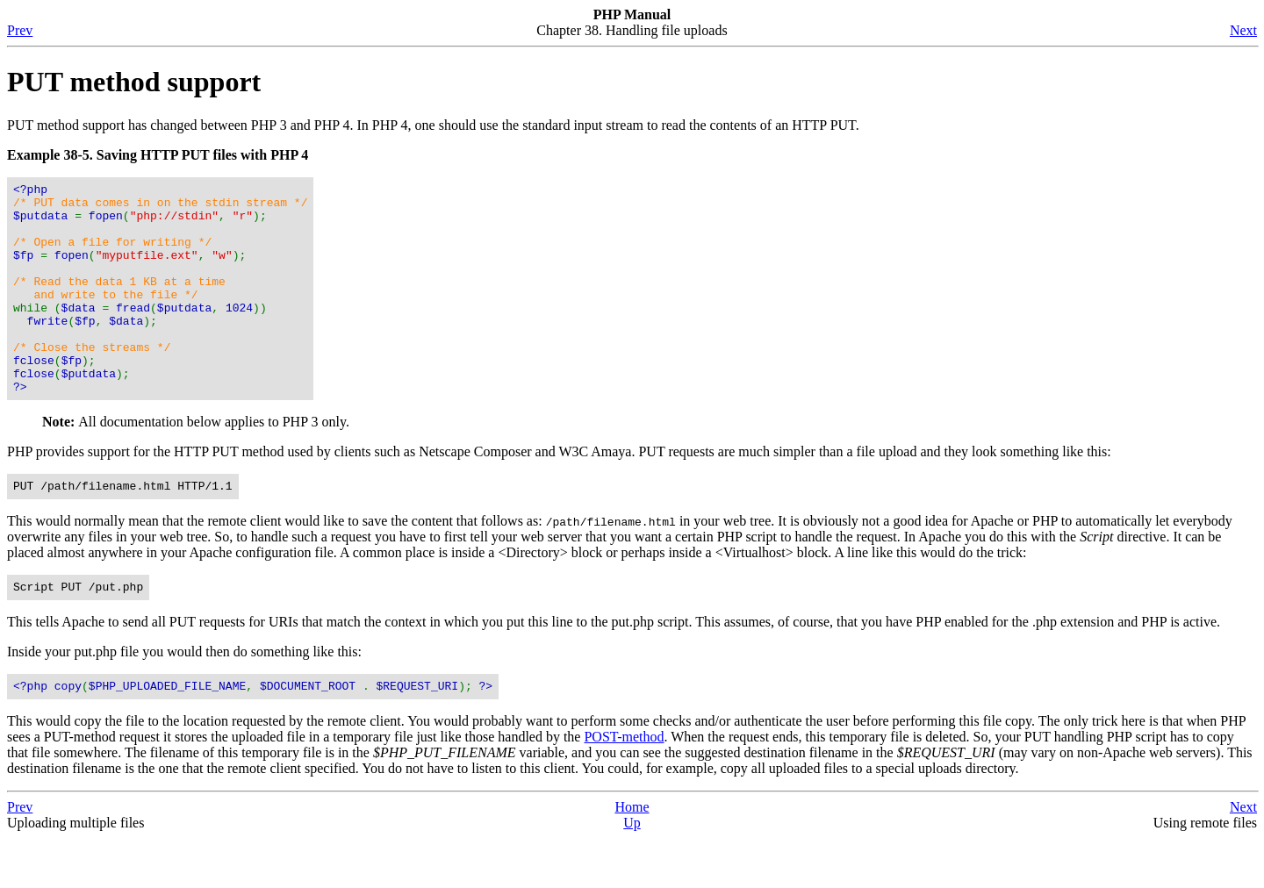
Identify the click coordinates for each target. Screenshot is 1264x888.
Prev (19, 30)
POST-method (624, 786)
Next (1243, 30)
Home (631, 856)
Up (632, 872)
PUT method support (134, 81)
